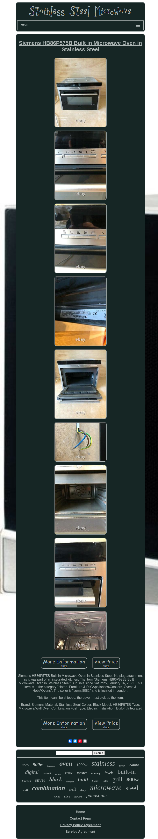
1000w (81, 765)
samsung (96, 773)
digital (31, 772)
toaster (82, 773)
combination (48, 788)
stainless (103, 763)
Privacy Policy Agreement (80, 825)
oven (65, 763)
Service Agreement (80, 831)
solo (25, 765)
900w (38, 764)
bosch (122, 765)
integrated (51, 766)
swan (95, 781)
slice (67, 796)
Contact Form (80, 818)
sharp (83, 790)
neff (72, 789)
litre (105, 781)
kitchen (26, 781)
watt (25, 790)
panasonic (96, 795)
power (58, 774)
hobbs (78, 796)
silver (40, 780)
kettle (69, 773)
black (55, 779)
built (83, 780)
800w (133, 779)
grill (117, 779)
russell (47, 773)
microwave (105, 788)
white (57, 796)
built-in (127, 771)
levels (109, 773)
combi (134, 765)
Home (80, 812)
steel (131, 788)
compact (70, 781)
